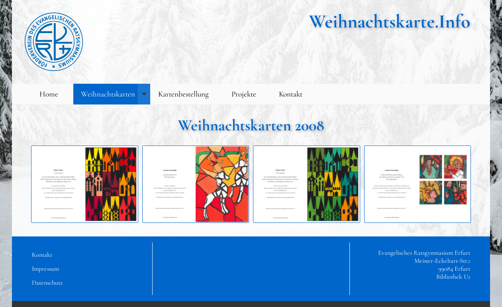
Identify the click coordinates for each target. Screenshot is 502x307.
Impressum (45, 269)
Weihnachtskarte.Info (389, 21)
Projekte (243, 94)
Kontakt (290, 94)
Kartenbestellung (183, 94)
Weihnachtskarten (115, 94)
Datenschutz (47, 283)
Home (48, 94)
